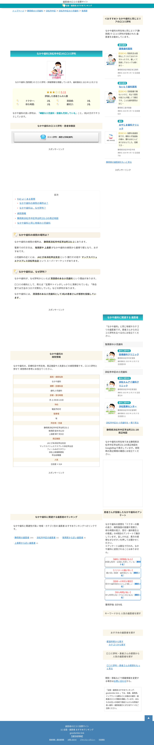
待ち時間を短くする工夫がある (122, 595)
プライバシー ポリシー (87, 739)
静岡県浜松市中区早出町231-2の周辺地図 (37, 218)
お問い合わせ (120, 681)
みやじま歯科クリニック (129, 127)
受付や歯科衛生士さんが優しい (122, 584)
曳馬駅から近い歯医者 (72, 537)
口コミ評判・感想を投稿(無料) (56, 137)
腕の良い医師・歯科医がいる (122, 573)
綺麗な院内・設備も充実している (123, 562)
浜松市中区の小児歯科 (69, 11)
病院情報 (21, 213)
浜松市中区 (51, 11)
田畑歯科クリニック (129, 354)
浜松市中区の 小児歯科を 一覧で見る (122, 423)
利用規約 (102, 739)
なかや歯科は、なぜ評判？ (32, 208)
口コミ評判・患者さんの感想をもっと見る (123, 667)
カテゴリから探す (117, 645)
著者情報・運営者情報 (56, 739)
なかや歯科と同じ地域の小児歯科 (34, 223)
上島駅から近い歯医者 (25, 543)
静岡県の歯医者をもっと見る (119, 162)
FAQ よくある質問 (26, 199)
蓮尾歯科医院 (125, 49)
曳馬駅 (84, 11)
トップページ (18, 11)
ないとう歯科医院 (128, 87)
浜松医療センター (128, 406)
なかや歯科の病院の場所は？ (33, 203)
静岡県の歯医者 (22, 537)
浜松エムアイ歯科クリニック (129, 384)
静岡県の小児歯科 (35, 11)
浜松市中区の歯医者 (46, 537)
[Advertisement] (56, 32)
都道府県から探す (115, 642)
